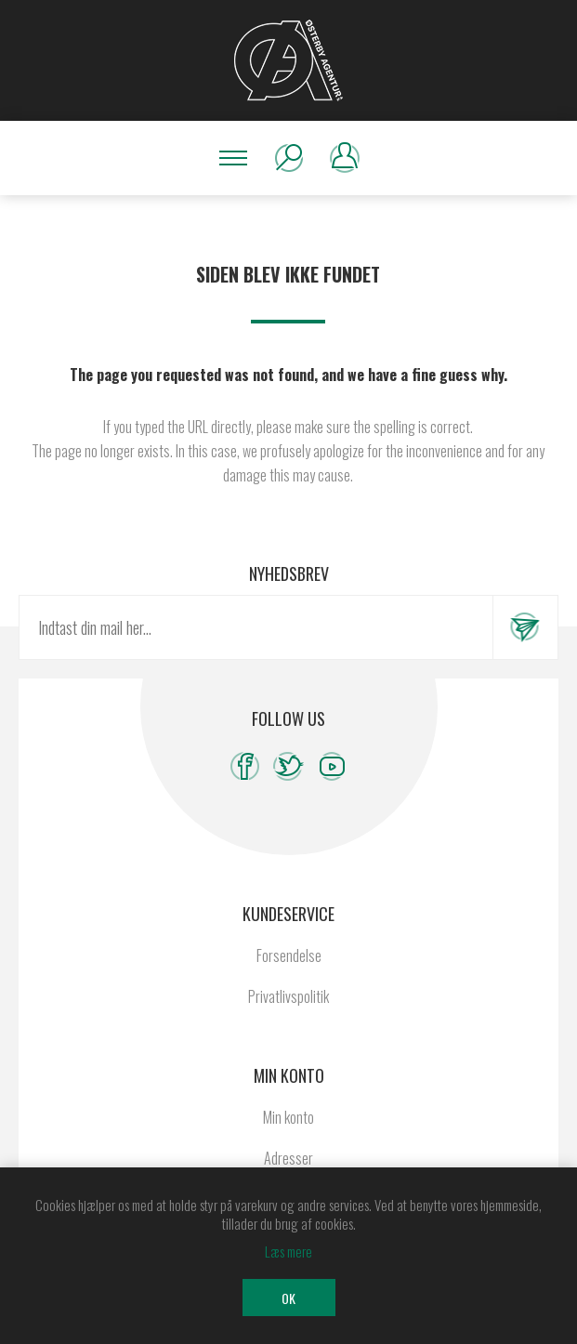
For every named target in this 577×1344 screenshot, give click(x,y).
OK (288, 1298)
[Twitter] (288, 766)
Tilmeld (524, 627)
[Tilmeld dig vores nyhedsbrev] (256, 627)
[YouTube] (332, 766)
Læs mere (288, 1251)
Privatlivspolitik (288, 996)
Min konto (288, 1117)
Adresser (288, 1158)
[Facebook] (245, 766)
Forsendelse (288, 955)
